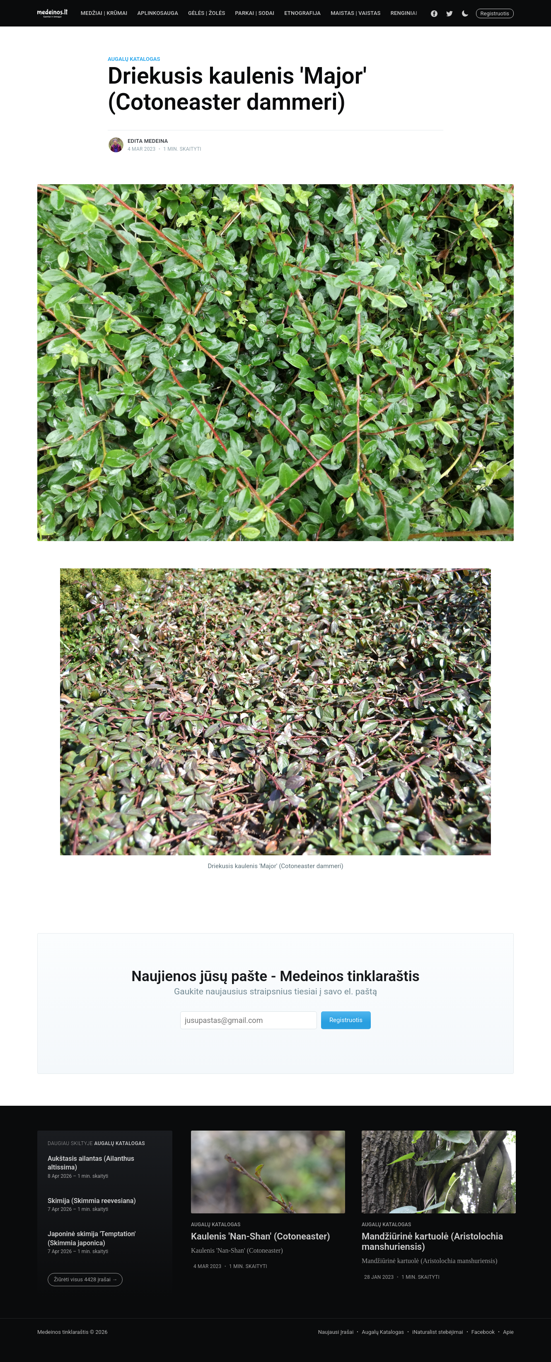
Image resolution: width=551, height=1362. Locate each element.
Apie (508, 1332)
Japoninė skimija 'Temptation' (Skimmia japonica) (91, 1238)
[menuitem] (104, 13)
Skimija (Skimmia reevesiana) (92, 1201)
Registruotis (495, 13)
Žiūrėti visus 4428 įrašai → (85, 1279)
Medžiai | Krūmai (104, 13)
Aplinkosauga (157, 13)
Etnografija (302, 13)
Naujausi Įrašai (336, 1332)
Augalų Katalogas (134, 59)
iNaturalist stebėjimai (437, 1332)
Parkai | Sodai (255, 13)
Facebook (483, 1332)
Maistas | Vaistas (355, 13)
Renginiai (404, 13)
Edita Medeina (148, 141)
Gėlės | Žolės (206, 13)
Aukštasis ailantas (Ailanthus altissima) (91, 1163)
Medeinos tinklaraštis (63, 1332)
